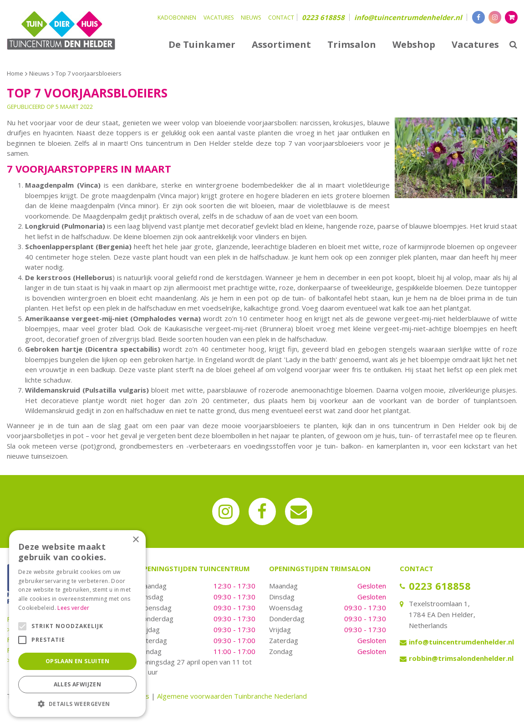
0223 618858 (323, 17)
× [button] (135, 540)
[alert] (77, 623)
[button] (77, 703)
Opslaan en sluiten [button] (77, 661)
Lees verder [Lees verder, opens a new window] (73, 608)
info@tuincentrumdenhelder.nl (408, 17)
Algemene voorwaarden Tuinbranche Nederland (232, 695)
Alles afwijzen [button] (78, 684)
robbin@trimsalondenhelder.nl (461, 658)
